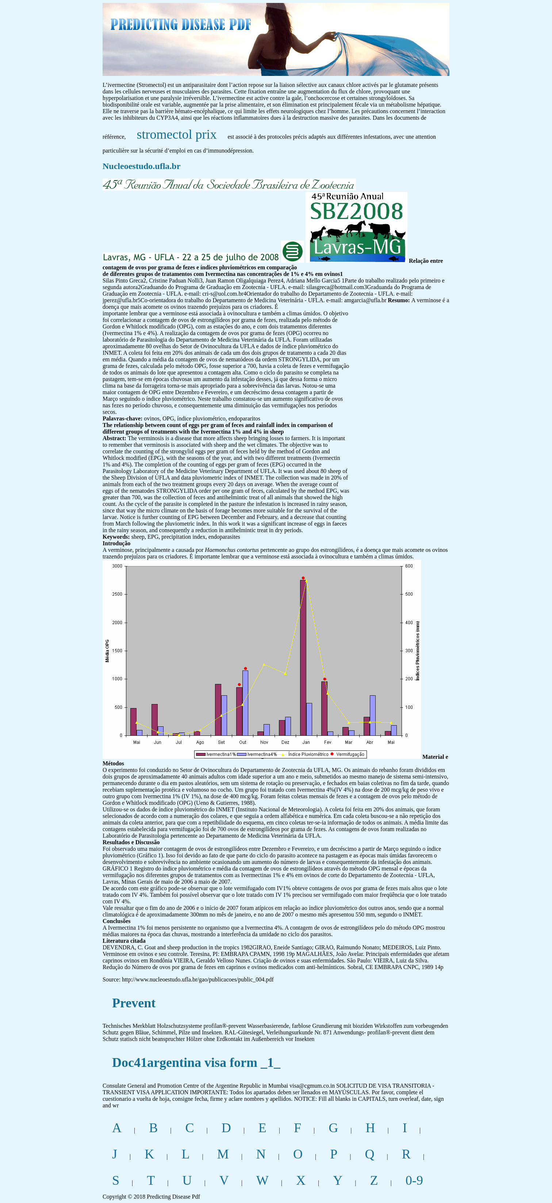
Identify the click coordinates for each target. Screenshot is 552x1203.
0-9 (414, 1180)
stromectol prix (177, 134)
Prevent (134, 1003)
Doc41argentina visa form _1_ (196, 1062)
